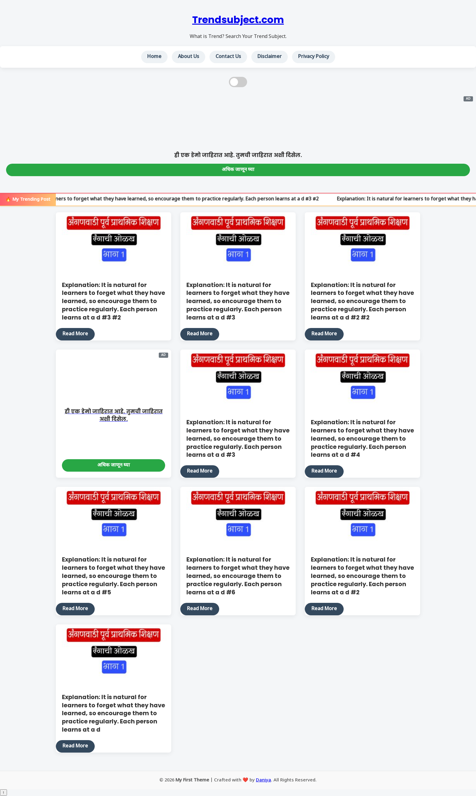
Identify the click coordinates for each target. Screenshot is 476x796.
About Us (188, 57)
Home (154, 57)
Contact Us (228, 57)
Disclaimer (269, 57)
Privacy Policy (313, 57)
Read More (75, 334)
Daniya (263, 780)
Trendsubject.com (238, 19)
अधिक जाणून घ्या (238, 170)
